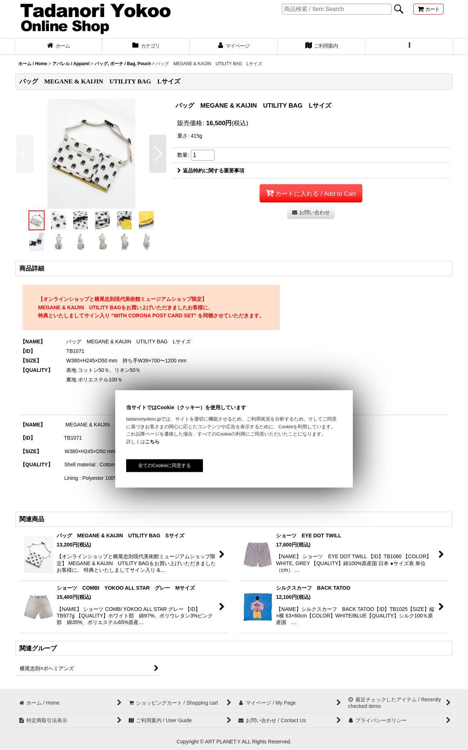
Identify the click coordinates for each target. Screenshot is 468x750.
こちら (152, 441)
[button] (409, 46)
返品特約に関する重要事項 (210, 170)
